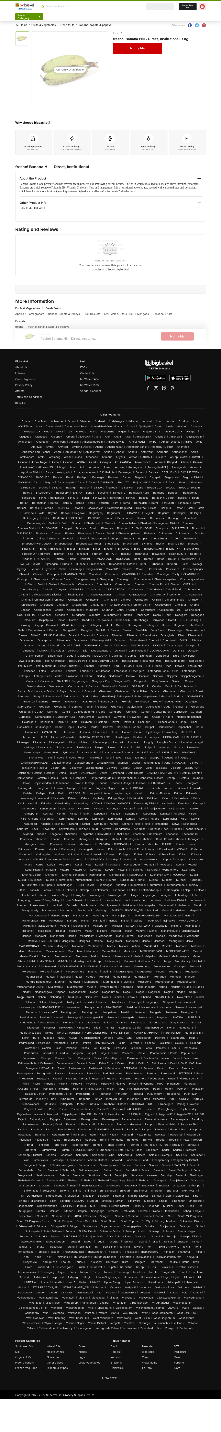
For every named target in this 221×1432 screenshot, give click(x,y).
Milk (17, 1352)
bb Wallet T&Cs (89, 385)
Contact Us (87, 373)
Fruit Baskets (93, 314)
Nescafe (147, 1346)
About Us (21, 367)
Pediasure (180, 1352)
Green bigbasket (25, 379)
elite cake (148, 1352)
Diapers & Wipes (57, 1368)
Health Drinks (55, 1352)
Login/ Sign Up (187, 6)
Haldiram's (117, 1368)
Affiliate (19, 391)
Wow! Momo (149, 1362)
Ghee (82, 1346)
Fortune (179, 1362)
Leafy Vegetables (89, 1362)
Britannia (116, 1362)
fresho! (117, 33)
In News (20, 373)
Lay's (177, 1368)
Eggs (82, 1357)
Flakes (83, 1352)
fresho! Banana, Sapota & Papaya (48, 327)
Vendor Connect (90, 391)
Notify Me (137, 48)
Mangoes (144, 314)
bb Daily (20, 403)
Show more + (110, 1377)
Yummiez (116, 1357)
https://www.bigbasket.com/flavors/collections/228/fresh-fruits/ (99, 191)
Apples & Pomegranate (30, 314)
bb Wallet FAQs (89, 379)
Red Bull (116, 1352)
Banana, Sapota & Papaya (65, 314)
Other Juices (55, 1362)
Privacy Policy (23, 385)
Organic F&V (23, 1357)
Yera (145, 1357)
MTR (177, 1346)
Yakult (177, 1357)
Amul (114, 1346)
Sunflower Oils (24, 1346)
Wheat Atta (53, 1346)
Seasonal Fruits (162, 314)
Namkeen (53, 1357)
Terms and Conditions (29, 397)
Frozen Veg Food (26, 1368)
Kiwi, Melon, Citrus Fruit (120, 314)
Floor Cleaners (24, 1362)
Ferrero (147, 1368)
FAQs (83, 367)
